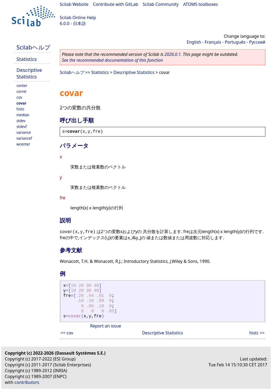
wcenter (23, 144)
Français (213, 42)
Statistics (26, 59)
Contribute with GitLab (115, 4)
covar (21, 103)
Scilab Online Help (78, 17)
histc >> (257, 333)
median (22, 114)
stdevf (21, 126)
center (21, 85)
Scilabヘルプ (33, 47)
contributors (27, 382)
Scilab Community (160, 4)
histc (20, 108)
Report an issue (105, 326)
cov (19, 97)
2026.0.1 (172, 54)
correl (21, 91)
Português (235, 42)
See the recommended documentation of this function (112, 60)
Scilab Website (74, 4)
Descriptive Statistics (29, 73)
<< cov (67, 333)
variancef (24, 138)
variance (23, 132)
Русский (257, 42)
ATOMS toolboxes (200, 4)
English (194, 42)
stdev (21, 120)
